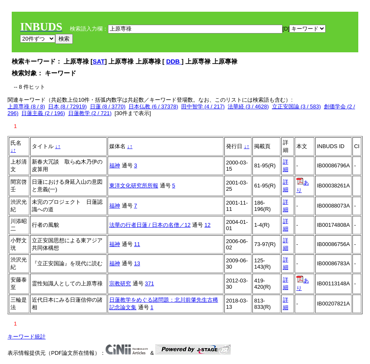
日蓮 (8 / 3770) (108, 106)
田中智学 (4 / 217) (203, 106)
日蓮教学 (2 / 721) (90, 113)
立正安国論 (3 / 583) (296, 106)
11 (137, 244)
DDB (174, 61)
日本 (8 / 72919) (67, 106)
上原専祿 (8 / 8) (26, 106)
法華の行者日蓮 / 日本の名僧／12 (149, 225)
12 (207, 225)
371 (149, 283)
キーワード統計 (27, 336)
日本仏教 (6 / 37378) (153, 106)
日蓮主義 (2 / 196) (43, 113)
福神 (114, 165)
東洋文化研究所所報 (133, 185)
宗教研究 (120, 283)
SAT (98, 61)
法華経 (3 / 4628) (248, 106)
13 (137, 263)
